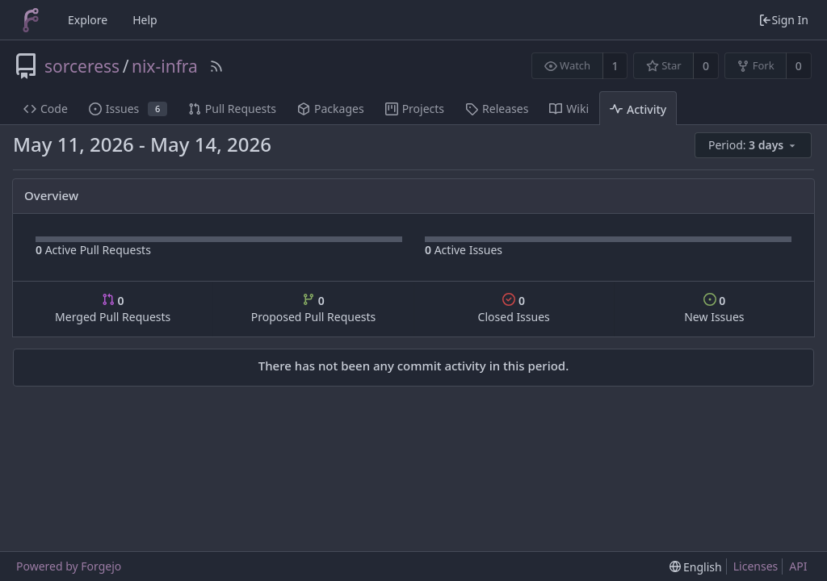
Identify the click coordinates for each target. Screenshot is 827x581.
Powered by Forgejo (68, 566)
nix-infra (165, 66)
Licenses (756, 566)
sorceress (82, 66)
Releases (496, 108)
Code (45, 108)
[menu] (754, 145)
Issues (128, 108)
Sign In (783, 19)
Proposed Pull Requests (313, 308)
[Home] (30, 20)
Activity (638, 109)
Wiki (569, 108)
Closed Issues (514, 308)
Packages (330, 108)
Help (144, 19)
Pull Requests (232, 108)
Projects (414, 108)
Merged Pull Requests (112, 308)
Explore (87, 19)
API (798, 566)
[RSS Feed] (216, 66)
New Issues (714, 308)
